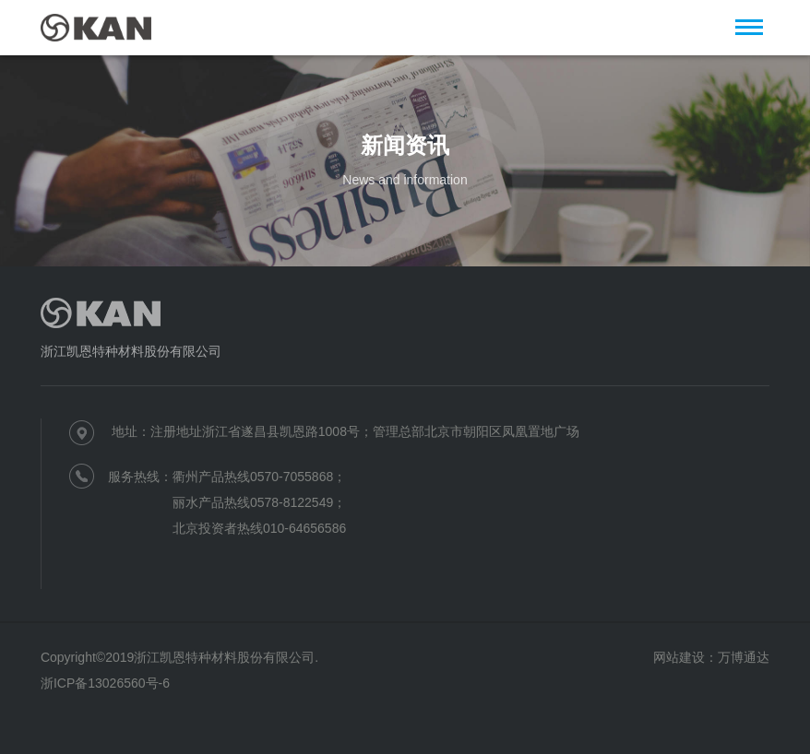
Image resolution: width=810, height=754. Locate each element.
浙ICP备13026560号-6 (105, 683)
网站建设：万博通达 (711, 657)
